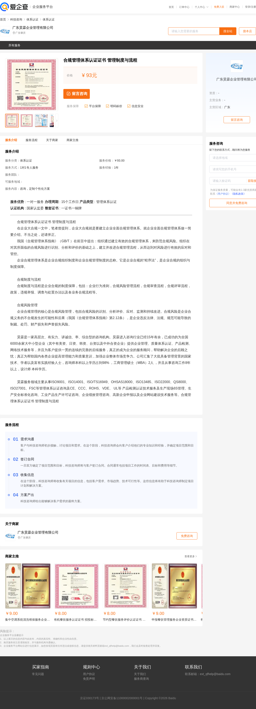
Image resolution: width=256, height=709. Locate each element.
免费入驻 (219, 7)
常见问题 (38, 674)
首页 (171, 7)
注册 (253, 6)
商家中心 (235, 7)
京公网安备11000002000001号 (122, 698)
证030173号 (91, 698)
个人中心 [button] (202, 7)
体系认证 (32, 19)
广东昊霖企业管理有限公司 (32, 27)
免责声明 (89, 678)
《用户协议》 (223, 193)
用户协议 (89, 674)
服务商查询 (141, 678)
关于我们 (140, 674)
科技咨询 (16, 19)
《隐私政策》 (238, 193)
